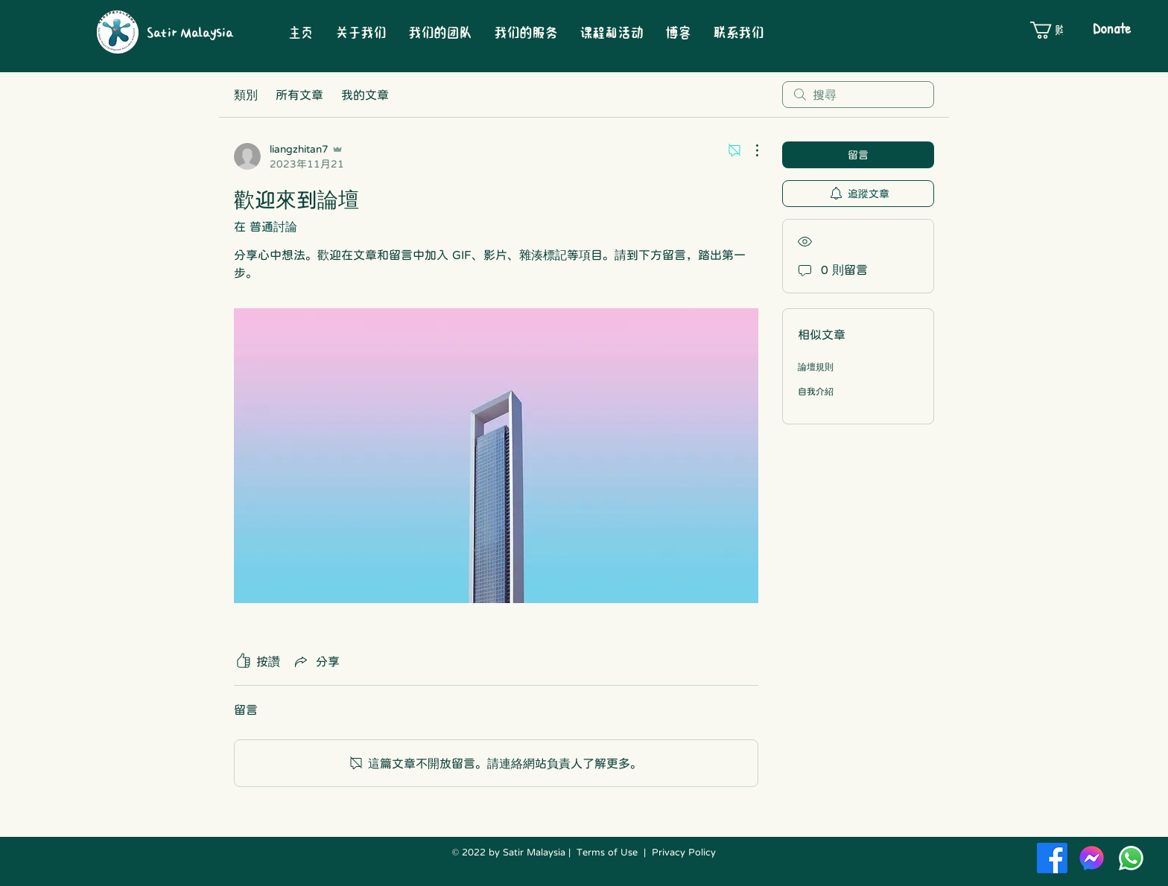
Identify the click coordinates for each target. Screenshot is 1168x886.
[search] (858, 94)
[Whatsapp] (1131, 858)
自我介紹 (816, 391)
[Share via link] (316, 661)
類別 (246, 95)
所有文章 (299, 95)
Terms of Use (607, 852)
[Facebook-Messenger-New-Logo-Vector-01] (1091, 858)
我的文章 (365, 95)
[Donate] (1111, 28)
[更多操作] (749, 150)
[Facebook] (1052, 858)
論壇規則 (816, 367)
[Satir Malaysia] (194, 32)
